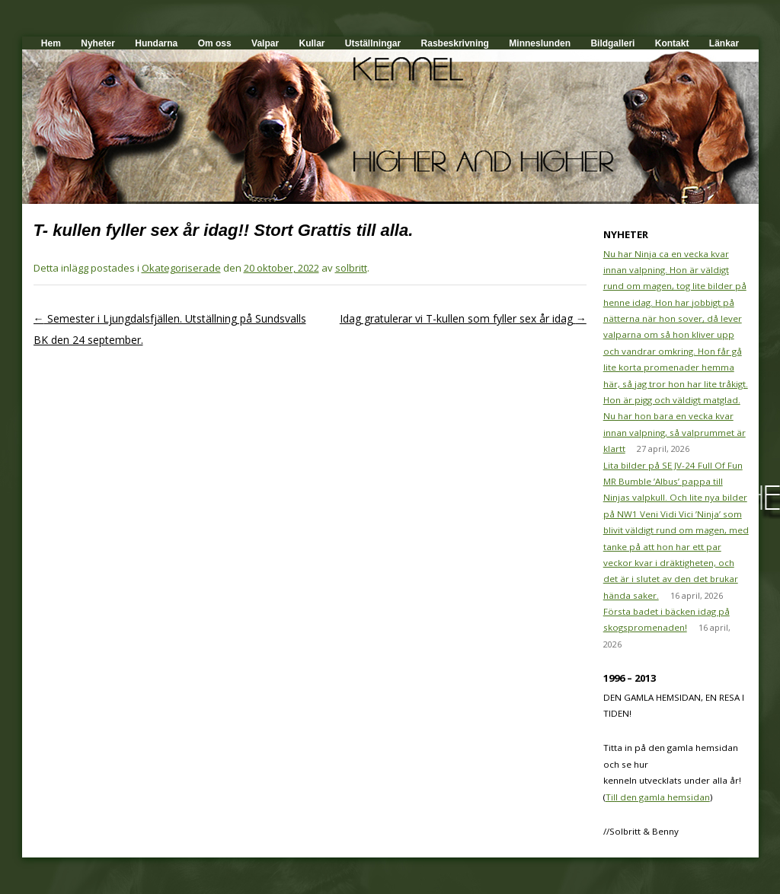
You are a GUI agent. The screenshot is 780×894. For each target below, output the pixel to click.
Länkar (724, 43)
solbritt (351, 268)
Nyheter (98, 43)
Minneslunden (540, 43)
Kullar (311, 43)
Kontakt (672, 43)
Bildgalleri (612, 43)
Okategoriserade (181, 268)
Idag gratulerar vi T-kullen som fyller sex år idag (463, 318)
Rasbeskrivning (455, 43)
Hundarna (156, 43)
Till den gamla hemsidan (658, 797)
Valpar (265, 43)
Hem (51, 43)
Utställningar (373, 43)
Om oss (215, 43)
